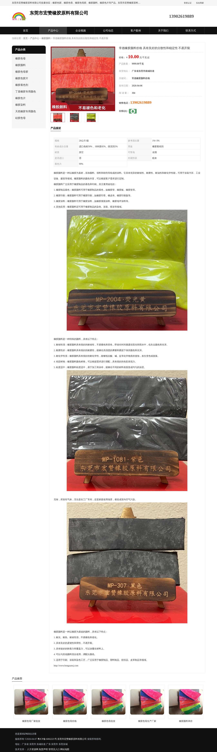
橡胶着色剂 (21, 85)
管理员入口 (54, 749)
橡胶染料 (20, 104)
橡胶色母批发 (108, 721)
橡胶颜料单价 (186, 721)
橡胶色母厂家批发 (31, 721)
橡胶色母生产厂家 (147, 721)
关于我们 (163, 30)
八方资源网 (32, 749)
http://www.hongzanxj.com (66, 665)
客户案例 (136, 30)
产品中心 (53, 30)
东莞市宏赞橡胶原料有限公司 (72, 739)
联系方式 (191, 30)
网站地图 (64, 749)
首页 (25, 30)
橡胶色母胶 (21, 71)
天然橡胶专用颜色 (25, 111)
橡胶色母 (20, 58)
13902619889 (140, 102)
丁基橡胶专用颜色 (25, 91)
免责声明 (43, 749)
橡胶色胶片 (21, 78)
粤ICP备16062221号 (47, 739)
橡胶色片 (20, 98)
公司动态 (108, 30)
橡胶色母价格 (70, 721)
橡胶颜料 (46, 38)
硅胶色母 (20, 118)
